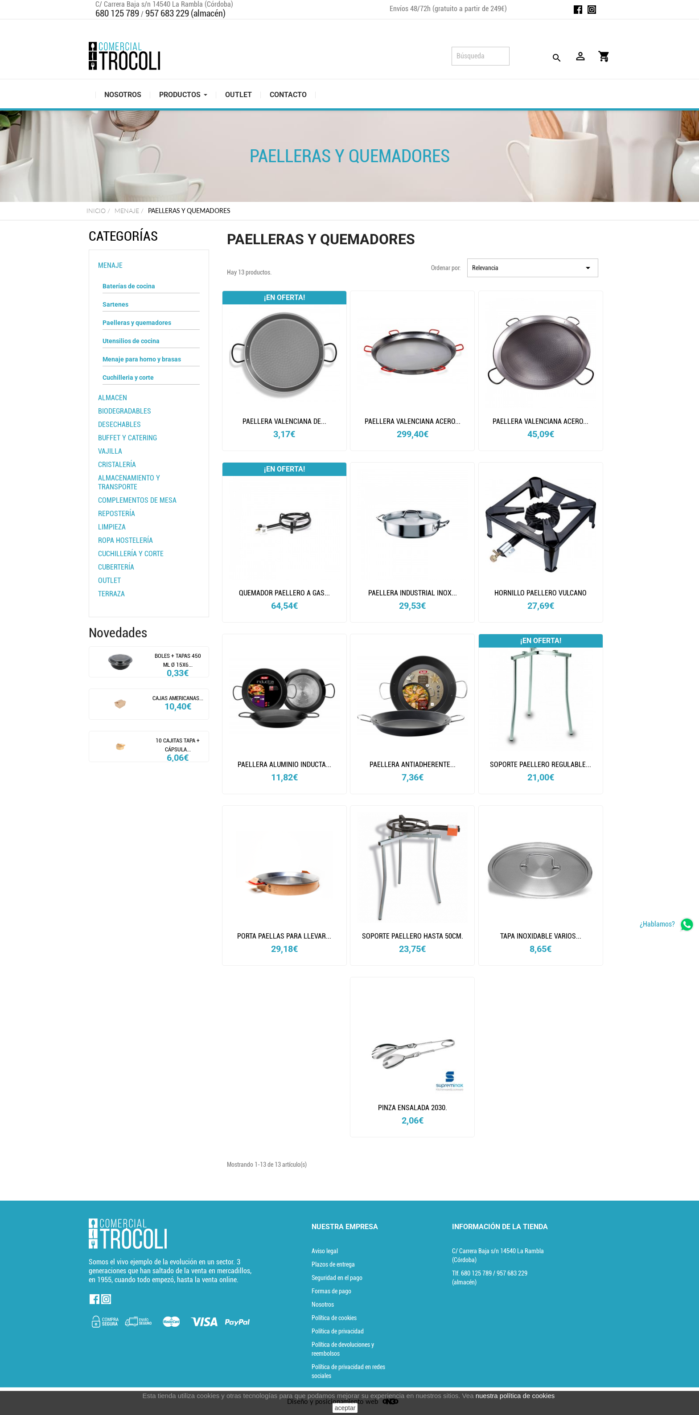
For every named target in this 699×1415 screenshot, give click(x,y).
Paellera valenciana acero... (413, 421)
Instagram (592, 9)
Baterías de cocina (129, 286)
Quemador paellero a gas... (284, 593)
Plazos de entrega (333, 1264)
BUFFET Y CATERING (127, 438)
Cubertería (116, 567)
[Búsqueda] (481, 56)
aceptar (345, 1407)
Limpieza (112, 527)
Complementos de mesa (137, 500)
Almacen (112, 398)
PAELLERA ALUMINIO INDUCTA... (284, 764)
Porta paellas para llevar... (284, 936)
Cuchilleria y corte (128, 377)
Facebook (578, 9)
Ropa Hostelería (125, 540)
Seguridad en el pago (337, 1277)
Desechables (119, 424)
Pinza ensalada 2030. (412, 1107)
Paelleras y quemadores (137, 322)
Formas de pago (331, 1291)
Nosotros (323, 1304)
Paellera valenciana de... (284, 421)
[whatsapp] (667, 924)
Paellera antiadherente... (413, 764)
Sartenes (115, 304)
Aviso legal (325, 1251)
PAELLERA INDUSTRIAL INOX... (412, 593)
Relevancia (532, 267)
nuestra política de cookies (515, 1395)
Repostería (116, 513)
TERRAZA (111, 594)
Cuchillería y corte (131, 554)
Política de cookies (334, 1317)
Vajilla (110, 451)
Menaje (110, 265)
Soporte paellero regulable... (540, 764)
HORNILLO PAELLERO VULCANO (540, 593)
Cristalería (117, 464)
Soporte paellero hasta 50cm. (412, 936)
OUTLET (109, 580)
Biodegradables (124, 411)
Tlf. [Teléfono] (472, 1273)
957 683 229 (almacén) (185, 13)
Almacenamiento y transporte (129, 482)
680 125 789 (117, 13)
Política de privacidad (338, 1331)
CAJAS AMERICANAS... (177, 698)
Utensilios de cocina (131, 341)
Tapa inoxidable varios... (540, 936)
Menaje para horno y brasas (142, 359)
